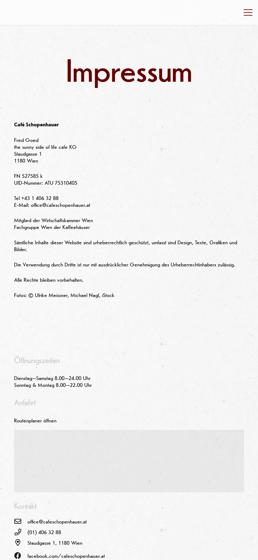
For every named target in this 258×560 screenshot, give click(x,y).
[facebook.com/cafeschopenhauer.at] (20, 556)
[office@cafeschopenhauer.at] (20, 522)
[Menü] (248, 12)
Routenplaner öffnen (35, 421)
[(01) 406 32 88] (20, 532)
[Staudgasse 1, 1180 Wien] (20, 543)
